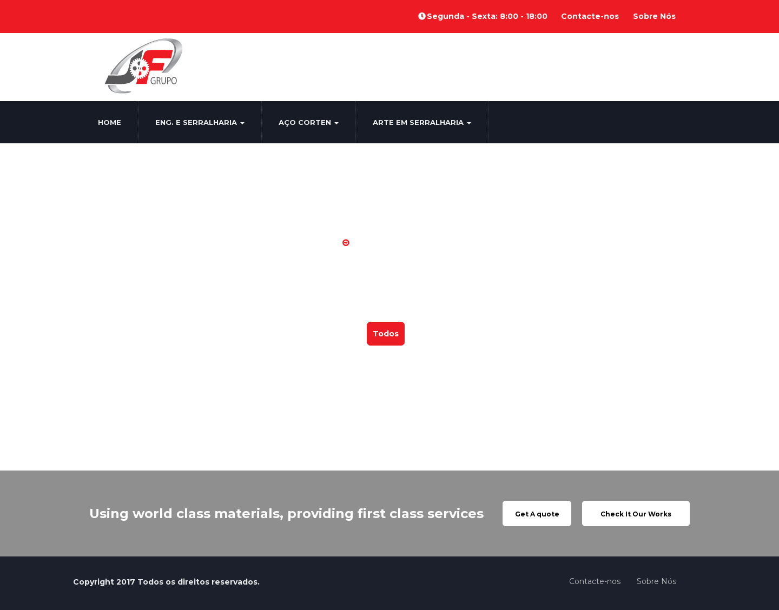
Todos (386, 334)
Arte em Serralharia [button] (422, 122)
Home (109, 122)
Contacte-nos (590, 16)
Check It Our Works (635, 514)
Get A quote (537, 514)
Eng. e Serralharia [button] (200, 122)
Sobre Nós (654, 16)
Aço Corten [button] (309, 122)
